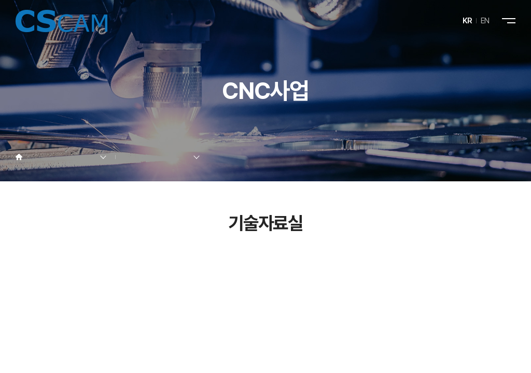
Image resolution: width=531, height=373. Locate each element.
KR (467, 20)
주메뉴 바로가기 (0, 0)
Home (19, 157)
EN (485, 20)
